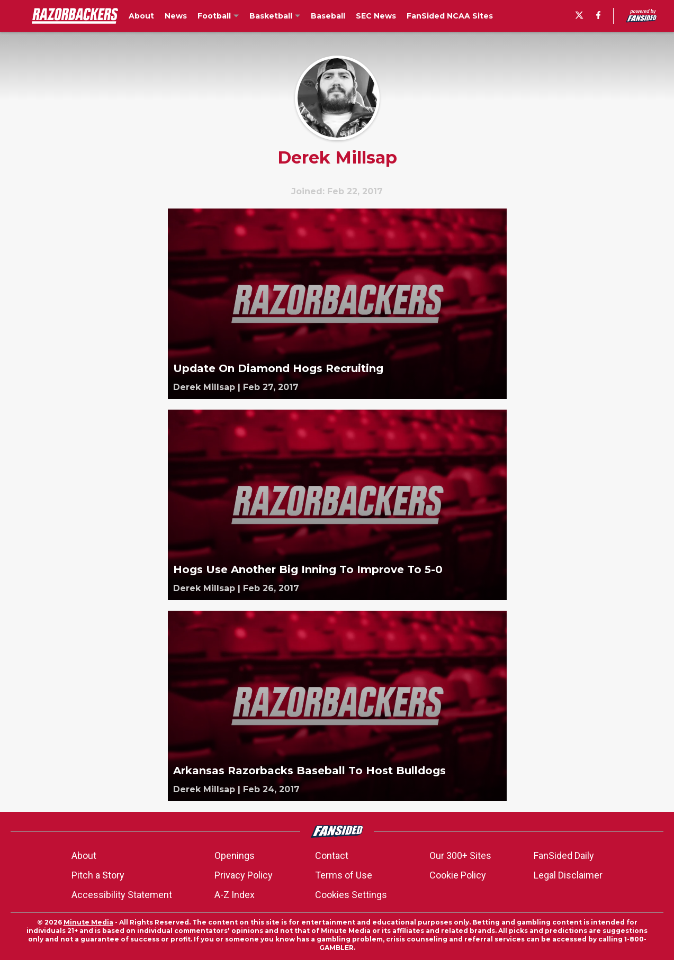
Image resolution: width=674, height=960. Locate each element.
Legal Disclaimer (568, 875)
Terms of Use (343, 875)
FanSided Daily (564, 855)
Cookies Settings (351, 894)
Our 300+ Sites (460, 855)
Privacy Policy (243, 875)
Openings (234, 855)
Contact (331, 855)
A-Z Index (234, 894)
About (83, 855)
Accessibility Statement (121, 894)
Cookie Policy (457, 875)
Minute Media (88, 922)
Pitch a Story (97, 875)
